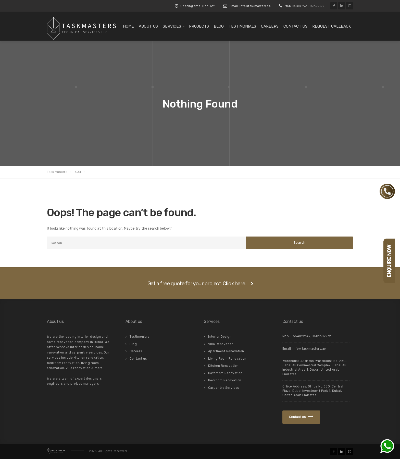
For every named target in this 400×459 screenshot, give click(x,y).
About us (148, 26)
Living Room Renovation (227, 358)
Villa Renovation (221, 344)
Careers (270, 26)
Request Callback (331, 26)
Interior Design (220, 336)
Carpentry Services (223, 388)
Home (128, 26)
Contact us (295, 26)
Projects (199, 26)
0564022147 (300, 6)
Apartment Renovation (226, 351)
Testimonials (242, 26)
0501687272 (317, 6)
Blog (219, 26)
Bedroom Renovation (224, 380)
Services (172, 26)
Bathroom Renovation (225, 373)
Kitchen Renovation (223, 366)
